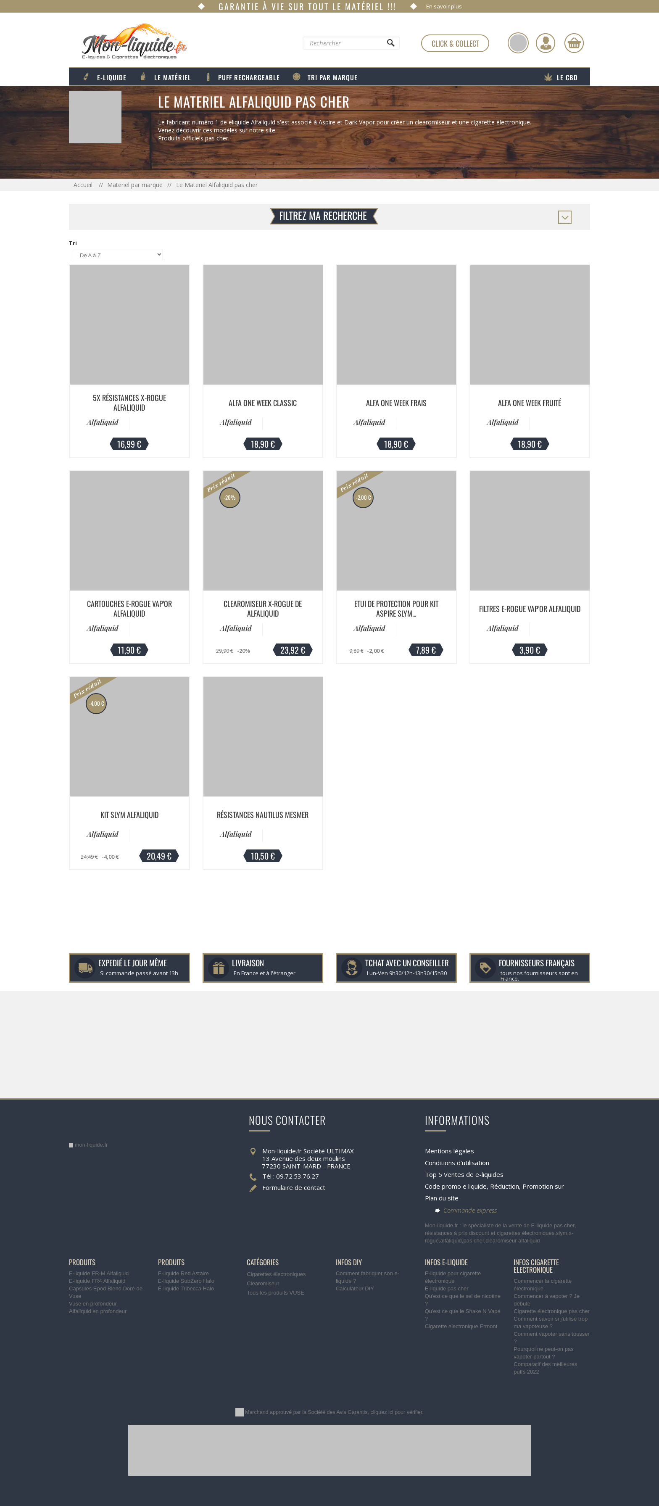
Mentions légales (449, 1151)
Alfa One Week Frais (396, 402)
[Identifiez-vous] (545, 42)
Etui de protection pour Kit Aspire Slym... (396, 608)
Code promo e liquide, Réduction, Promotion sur (494, 1186)
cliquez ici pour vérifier (396, 1412)
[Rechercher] (390, 45)
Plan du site (442, 1198)
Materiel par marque (135, 185)
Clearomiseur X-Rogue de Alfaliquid (263, 608)
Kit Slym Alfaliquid (129, 814)
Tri (73, 243)
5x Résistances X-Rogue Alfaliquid (129, 402)
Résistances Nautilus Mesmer (262, 814)
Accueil (84, 185)
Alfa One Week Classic (263, 402)
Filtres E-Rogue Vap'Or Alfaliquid (529, 608)
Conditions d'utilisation (457, 1162)
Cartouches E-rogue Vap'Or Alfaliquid (129, 608)
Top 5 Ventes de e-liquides (464, 1174)
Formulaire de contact (293, 1187)
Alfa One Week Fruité (529, 402)
